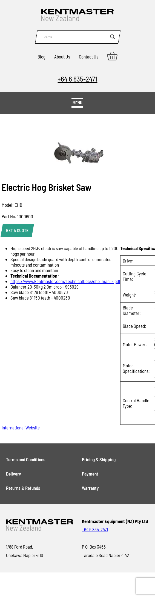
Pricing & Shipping (99, 459)
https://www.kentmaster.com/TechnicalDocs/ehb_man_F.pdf (65, 281)
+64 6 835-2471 (77, 78)
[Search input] (75, 37)
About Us (62, 56)
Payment (90, 473)
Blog (41, 56)
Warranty (90, 488)
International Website (21, 427)
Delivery (13, 473)
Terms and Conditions (25, 459)
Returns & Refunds (23, 488)
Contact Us (88, 56)
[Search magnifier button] (112, 37)
